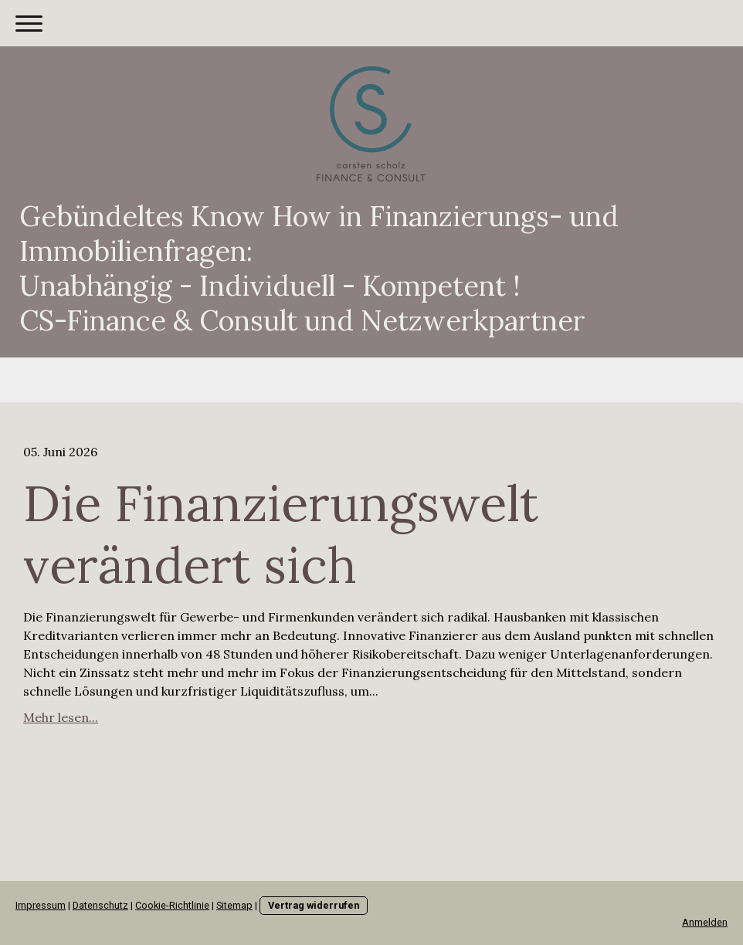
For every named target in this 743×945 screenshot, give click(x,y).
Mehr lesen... (60, 717)
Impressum (40, 905)
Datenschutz (100, 905)
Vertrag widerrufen (313, 905)
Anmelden (705, 922)
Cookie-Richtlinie (172, 905)
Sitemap (234, 905)
